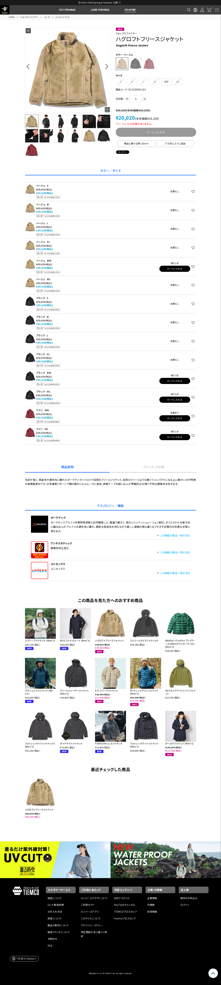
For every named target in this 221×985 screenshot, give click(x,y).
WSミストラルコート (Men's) (75, 640)
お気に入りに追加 (175, 143)
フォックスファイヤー (29, 17)
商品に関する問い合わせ (136, 143)
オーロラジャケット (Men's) (179, 743)
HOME (12, 17)
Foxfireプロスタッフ (125, 918)
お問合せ (52, 938)
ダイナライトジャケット (71, 743)
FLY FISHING (67, 10)
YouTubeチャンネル (124, 904)
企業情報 (152, 898)
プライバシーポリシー (92, 925)
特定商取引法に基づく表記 (94, 934)
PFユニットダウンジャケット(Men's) (144, 692)
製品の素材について (58, 925)
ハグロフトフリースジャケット (109, 640)
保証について (55, 898)
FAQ (50, 945)
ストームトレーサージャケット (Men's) (74, 692)
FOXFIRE (130, 10)
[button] (29, 66)
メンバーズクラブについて (94, 898)
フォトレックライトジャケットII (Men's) (40, 745)
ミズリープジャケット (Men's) (40, 640)
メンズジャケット (62, 17)
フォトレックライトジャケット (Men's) (144, 745)
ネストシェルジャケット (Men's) (39, 692)
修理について (55, 918)
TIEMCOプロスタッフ (125, 911)
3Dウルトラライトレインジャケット (180, 692)
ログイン (185, 904)
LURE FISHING (100, 10)
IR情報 (151, 904)
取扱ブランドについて (59, 932)
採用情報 (152, 911)
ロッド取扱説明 (56, 904)
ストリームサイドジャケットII (144, 640)
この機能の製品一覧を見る (175, 535)
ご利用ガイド (87, 904)
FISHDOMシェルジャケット (109, 743)
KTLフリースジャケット (106, 690)
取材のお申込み (188, 898)
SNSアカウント (122, 898)
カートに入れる (174, 268)
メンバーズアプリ (89, 911)
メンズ (47, 17)
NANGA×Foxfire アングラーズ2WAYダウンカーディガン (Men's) (180, 643)
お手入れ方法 (55, 911)
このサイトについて (91, 918)
